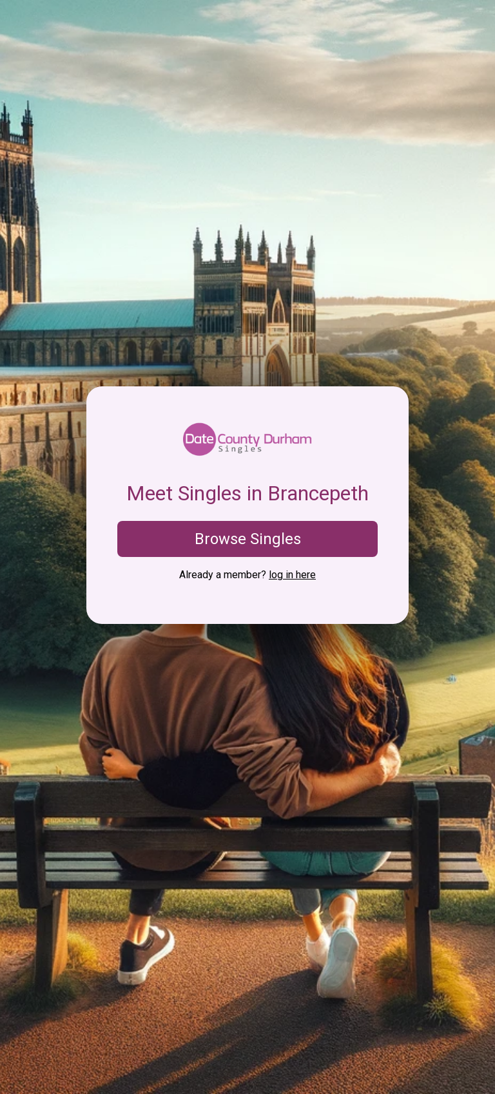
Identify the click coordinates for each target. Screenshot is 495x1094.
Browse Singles (248, 539)
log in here (292, 575)
